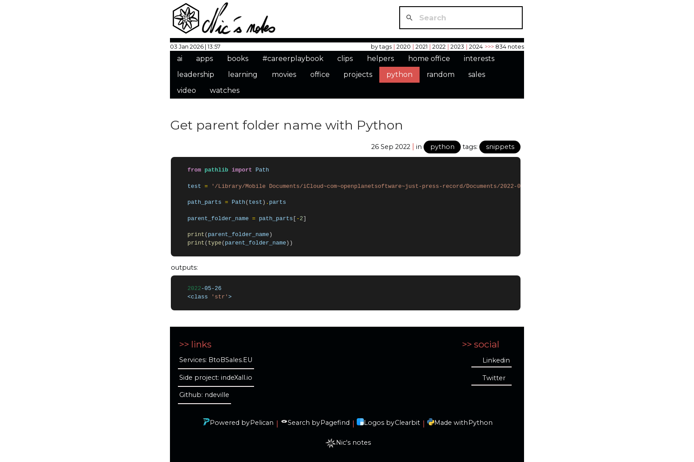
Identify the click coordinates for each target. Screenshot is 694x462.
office (320, 74)
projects (357, 74)
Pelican (262, 422)
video (186, 90)
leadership (195, 74)
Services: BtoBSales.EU (215, 359)
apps (204, 58)
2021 (422, 46)
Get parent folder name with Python (286, 125)
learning (243, 74)
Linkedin (496, 359)
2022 (439, 46)
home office (429, 58)
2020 (404, 46)
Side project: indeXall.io (215, 377)
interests (479, 58)
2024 (476, 46)
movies (284, 74)
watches (224, 90)
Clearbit (407, 422)
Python (480, 422)
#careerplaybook (293, 58)
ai (179, 58)
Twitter (493, 378)
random (441, 74)
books (237, 58)
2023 (457, 46)
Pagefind (335, 422)
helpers (380, 58)
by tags (381, 46)
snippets (500, 147)
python (399, 74)
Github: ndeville (204, 394)
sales (476, 74)
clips (345, 58)
